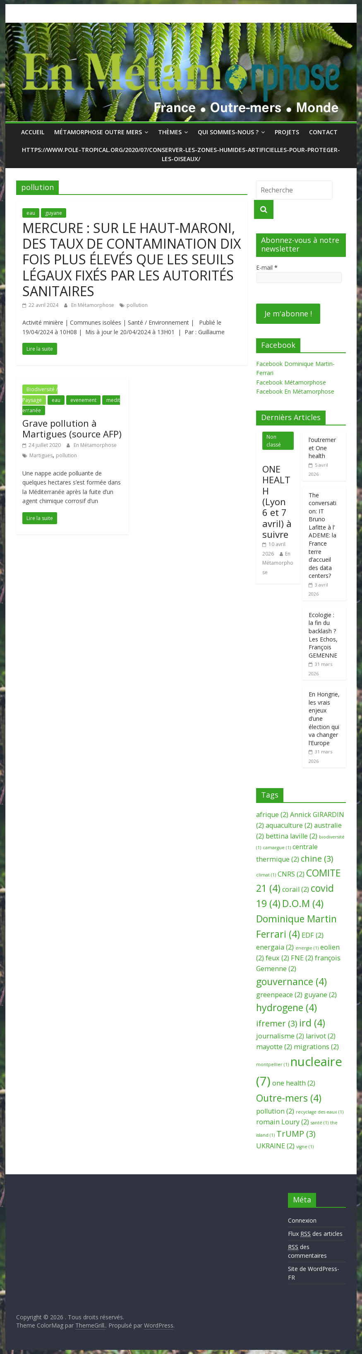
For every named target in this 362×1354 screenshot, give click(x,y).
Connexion (302, 1220)
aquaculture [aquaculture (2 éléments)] (289, 825)
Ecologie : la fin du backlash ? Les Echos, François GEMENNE (323, 635)
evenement (83, 400)
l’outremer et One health (322, 448)
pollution (137, 305)
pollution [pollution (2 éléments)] (275, 1111)
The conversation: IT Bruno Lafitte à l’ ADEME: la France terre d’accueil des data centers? (322, 535)
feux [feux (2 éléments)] (277, 957)
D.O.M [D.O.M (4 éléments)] (303, 903)
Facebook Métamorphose (291, 382)
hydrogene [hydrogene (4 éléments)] (286, 1007)
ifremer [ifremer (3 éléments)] (276, 1023)
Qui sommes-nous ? (228, 132)
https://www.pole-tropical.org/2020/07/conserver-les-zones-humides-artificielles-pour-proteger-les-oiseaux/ (181, 154)
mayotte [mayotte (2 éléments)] (274, 1046)
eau (30, 212)
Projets (287, 132)
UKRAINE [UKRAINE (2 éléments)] (275, 1145)
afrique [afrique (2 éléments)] (272, 814)
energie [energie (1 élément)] (307, 948)
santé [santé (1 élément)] (319, 1123)
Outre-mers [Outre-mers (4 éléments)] (288, 1098)
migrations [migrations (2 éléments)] (316, 1046)
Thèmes (170, 132)
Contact (323, 132)
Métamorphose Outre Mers (98, 132)
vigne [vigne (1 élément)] (305, 1147)
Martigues (41, 455)
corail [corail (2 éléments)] (295, 889)
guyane (53, 212)
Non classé (273, 440)
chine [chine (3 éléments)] (317, 858)
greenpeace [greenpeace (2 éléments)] (279, 994)
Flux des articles (315, 1234)
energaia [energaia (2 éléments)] (275, 947)
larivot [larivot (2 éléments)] (321, 1035)
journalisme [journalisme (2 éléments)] (280, 1035)
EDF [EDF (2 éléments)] (313, 935)
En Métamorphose (93, 305)
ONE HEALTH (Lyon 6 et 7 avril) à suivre (277, 501)
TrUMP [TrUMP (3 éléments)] (296, 1133)
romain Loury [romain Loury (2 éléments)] (282, 1121)
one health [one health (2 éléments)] (293, 1083)
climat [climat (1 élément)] (266, 875)
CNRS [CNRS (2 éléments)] (291, 874)
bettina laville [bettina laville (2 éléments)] (291, 836)
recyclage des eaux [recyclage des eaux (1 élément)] (319, 1112)
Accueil (32, 132)
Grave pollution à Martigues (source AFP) (72, 428)
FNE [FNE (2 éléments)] (302, 957)
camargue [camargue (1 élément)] (277, 847)
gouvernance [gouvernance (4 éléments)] (291, 981)
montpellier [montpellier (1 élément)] (272, 1064)
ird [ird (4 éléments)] (312, 1022)
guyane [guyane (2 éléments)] (320, 994)
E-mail (267, 267)
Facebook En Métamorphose (295, 391)
